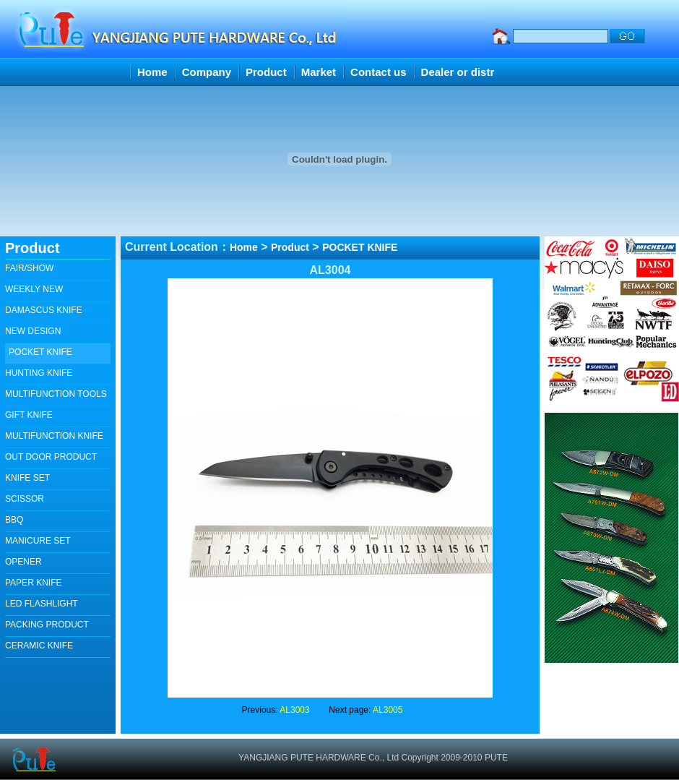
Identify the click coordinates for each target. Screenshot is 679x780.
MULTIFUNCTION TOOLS (56, 394)
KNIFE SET (27, 478)
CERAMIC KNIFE (39, 645)
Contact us (378, 72)
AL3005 (387, 710)
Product (266, 72)
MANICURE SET (38, 541)
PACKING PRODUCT (47, 625)
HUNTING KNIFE (38, 373)
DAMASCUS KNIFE (43, 310)
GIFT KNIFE (29, 415)
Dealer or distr (458, 72)
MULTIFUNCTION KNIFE (54, 436)
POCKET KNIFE (40, 352)
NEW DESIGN (33, 331)
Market (318, 72)
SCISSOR (24, 499)
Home (152, 72)
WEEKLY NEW (34, 289)
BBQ (14, 520)
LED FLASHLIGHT (41, 604)
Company (206, 72)
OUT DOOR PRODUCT (51, 457)
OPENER (23, 562)
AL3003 (294, 710)
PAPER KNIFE (33, 583)
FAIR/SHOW (29, 268)
